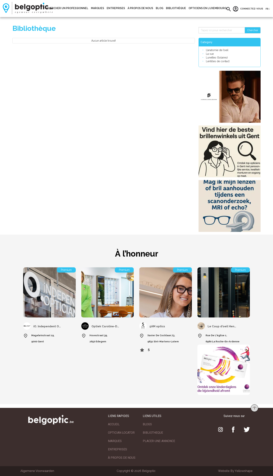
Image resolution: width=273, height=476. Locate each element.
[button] (228, 9)
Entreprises (116, 8)
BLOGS (147, 424)
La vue (210, 53)
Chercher (252, 30)
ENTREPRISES (117, 449)
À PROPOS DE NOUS (121, 457)
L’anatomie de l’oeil (217, 50)
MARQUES (115, 441)
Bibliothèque (176, 8)
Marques (97, 8)
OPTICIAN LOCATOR (121, 432)
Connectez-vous (248, 9)
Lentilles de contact (217, 61)
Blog (159, 8)
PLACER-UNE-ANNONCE (159, 441)
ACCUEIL (114, 424)
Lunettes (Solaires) (217, 57)
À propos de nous (140, 8)
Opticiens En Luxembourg (208, 8)
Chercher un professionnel (67, 8)
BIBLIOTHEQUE (153, 432)
